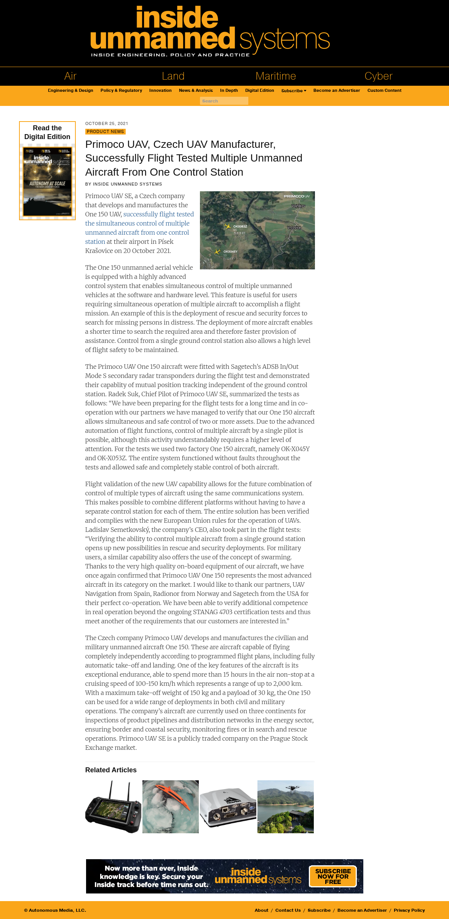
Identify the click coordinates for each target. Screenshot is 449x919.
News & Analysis (196, 90)
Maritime (276, 76)
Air (70, 76)
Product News (105, 131)
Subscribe (292, 91)
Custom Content (384, 90)
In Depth (229, 90)
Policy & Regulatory (121, 90)
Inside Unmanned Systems (127, 184)
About (261, 910)
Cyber (378, 76)
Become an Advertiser (336, 90)
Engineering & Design (70, 90)
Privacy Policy (409, 910)
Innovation (160, 90)
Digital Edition (259, 90)
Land (173, 76)
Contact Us (288, 910)
